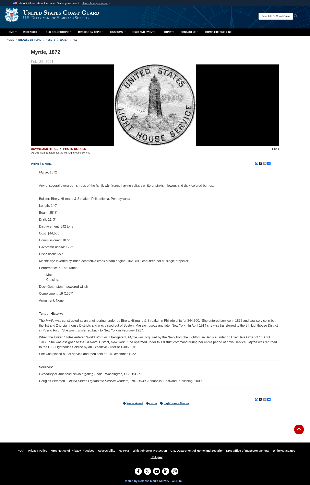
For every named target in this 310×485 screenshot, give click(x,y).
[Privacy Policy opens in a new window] (37, 450)
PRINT (35, 163)
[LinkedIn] (165, 471)
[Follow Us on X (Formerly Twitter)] (147, 471)
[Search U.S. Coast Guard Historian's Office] (281, 16)
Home (12, 32)
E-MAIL (46, 163)
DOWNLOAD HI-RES (44, 148)
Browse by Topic (91, 32)
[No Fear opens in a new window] (124, 450)
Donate (169, 32)
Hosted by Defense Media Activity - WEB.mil (153, 481)
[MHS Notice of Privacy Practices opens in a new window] (72, 450)
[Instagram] (174, 471)
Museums (118, 32)
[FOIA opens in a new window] (21, 450)
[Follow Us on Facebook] (138, 471)
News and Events (145, 32)
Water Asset (132, 403)
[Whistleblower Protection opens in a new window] (150, 450)
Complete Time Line (219, 32)
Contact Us (189, 32)
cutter (150, 403)
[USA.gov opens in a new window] (156, 457)
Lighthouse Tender (173, 403)
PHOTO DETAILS (74, 148)
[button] (96, 3)
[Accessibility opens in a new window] (106, 450)
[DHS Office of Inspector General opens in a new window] (247, 450)
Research (31, 32)
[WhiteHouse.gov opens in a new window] (284, 450)
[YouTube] (156, 471)
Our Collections (59, 32)
